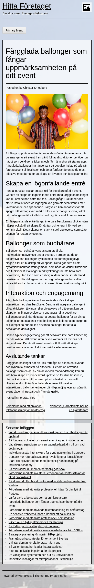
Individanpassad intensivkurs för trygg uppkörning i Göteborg (47, 452)
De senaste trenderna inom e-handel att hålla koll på (42, 514)
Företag (23, 397)
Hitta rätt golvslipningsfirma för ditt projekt (35, 550)
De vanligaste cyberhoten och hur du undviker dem (41, 555)
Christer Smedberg (35, 87)
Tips (32, 397)
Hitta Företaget (26, 6)
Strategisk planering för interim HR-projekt (35, 534)
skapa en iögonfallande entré (38, 194)
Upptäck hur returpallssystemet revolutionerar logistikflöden (46, 456)
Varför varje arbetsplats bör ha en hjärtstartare (38, 497)
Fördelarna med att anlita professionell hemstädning (41, 518)
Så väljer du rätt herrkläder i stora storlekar (36, 546)
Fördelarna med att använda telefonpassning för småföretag (46, 510)
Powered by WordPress (17, 575)
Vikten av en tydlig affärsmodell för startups (36, 522)
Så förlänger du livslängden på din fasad (34, 526)
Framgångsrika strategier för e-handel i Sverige (38, 538)
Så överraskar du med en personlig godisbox (37, 469)
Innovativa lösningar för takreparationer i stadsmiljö (41, 559)
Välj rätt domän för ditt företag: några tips (34, 542)
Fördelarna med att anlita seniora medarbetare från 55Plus (46, 530)
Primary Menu (14, 30)
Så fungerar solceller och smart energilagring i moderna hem (47, 440)
